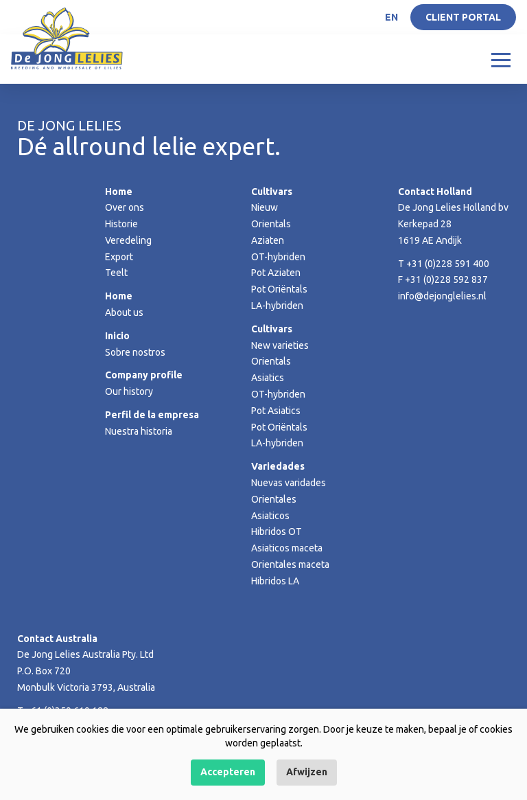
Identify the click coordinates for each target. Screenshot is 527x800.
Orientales (273, 499)
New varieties (280, 345)
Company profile (144, 374)
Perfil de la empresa (152, 414)
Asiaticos (270, 515)
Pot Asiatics (276, 410)
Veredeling (128, 240)
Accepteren (227, 771)
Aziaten (267, 240)
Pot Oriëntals (279, 289)
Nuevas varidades (288, 482)
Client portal (463, 17)
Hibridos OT (276, 531)
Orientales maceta (290, 564)
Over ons (124, 207)
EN (391, 17)
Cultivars (271, 191)
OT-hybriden (278, 256)
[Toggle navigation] (501, 59)
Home (118, 191)
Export (119, 256)
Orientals (271, 223)
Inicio (117, 335)
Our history (129, 391)
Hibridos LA (275, 580)
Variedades (278, 466)
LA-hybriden (277, 305)
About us (124, 312)
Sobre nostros (135, 352)
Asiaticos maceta (287, 547)
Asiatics (267, 377)
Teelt (116, 272)
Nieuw (264, 207)
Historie (121, 223)
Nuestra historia (138, 431)
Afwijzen (306, 771)
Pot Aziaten (276, 272)
